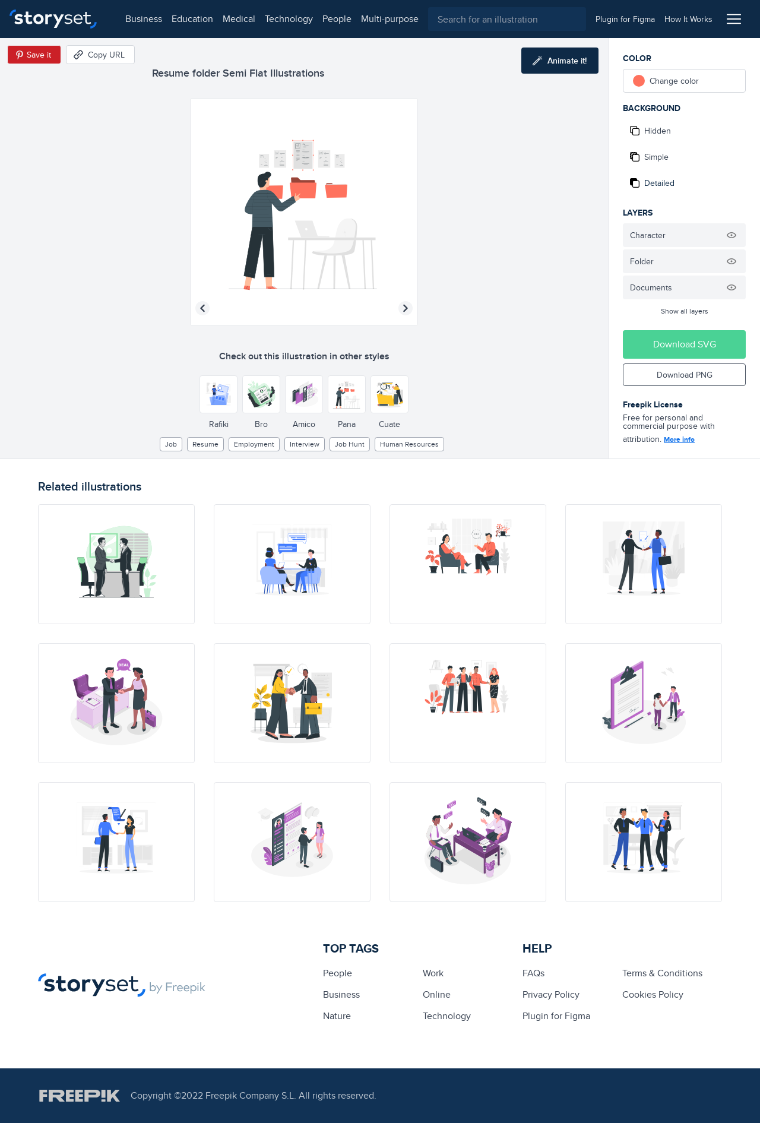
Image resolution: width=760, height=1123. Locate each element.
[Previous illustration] (202, 308)
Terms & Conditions (662, 973)
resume (205, 444)
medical (229, 19)
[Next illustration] (405, 308)
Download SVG (684, 344)
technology (279, 19)
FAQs (533, 973)
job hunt (350, 444)
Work (433, 973)
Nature (337, 1016)
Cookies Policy (652, 994)
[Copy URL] (100, 54)
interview (304, 444)
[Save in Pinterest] (34, 54)
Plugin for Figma (556, 1016)
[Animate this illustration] (559, 61)
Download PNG (684, 375)
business (134, 19)
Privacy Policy (551, 994)
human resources (409, 444)
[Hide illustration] (731, 235)
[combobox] (502, 19)
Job (171, 444)
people (327, 19)
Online (437, 994)
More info (679, 439)
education (183, 19)
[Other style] (219, 394)
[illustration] (116, 564)
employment (254, 444)
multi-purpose (380, 19)
